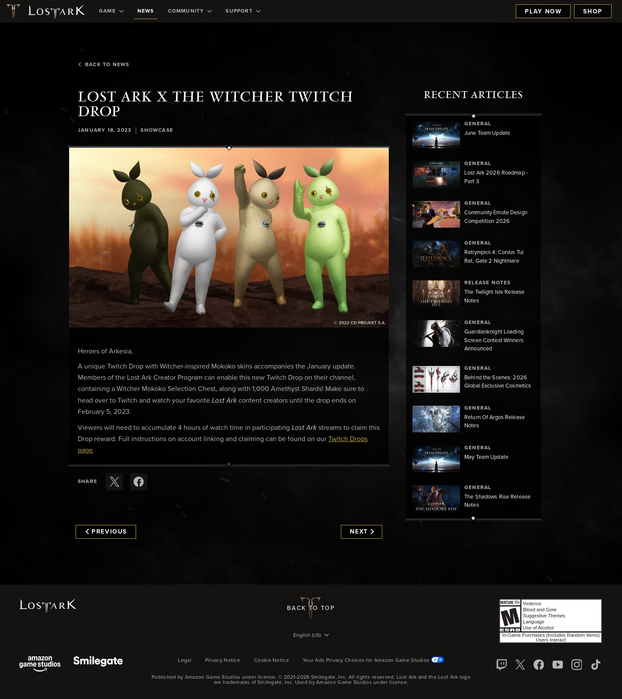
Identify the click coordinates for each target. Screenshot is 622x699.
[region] (473, 317)
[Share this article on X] (114, 481)
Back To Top (311, 608)
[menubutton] (311, 636)
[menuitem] (111, 11)
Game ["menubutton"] (111, 11)
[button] (229, 237)
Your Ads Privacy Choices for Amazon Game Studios (373, 660)
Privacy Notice (222, 660)
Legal (184, 660)
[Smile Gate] (98, 664)
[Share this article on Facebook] (138, 481)
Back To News (103, 64)
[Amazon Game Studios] (39, 664)
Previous (106, 532)
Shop (593, 12)
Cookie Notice (271, 660)
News (145, 11)
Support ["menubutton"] (242, 11)
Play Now (543, 12)
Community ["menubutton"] (190, 11)
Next (362, 532)
